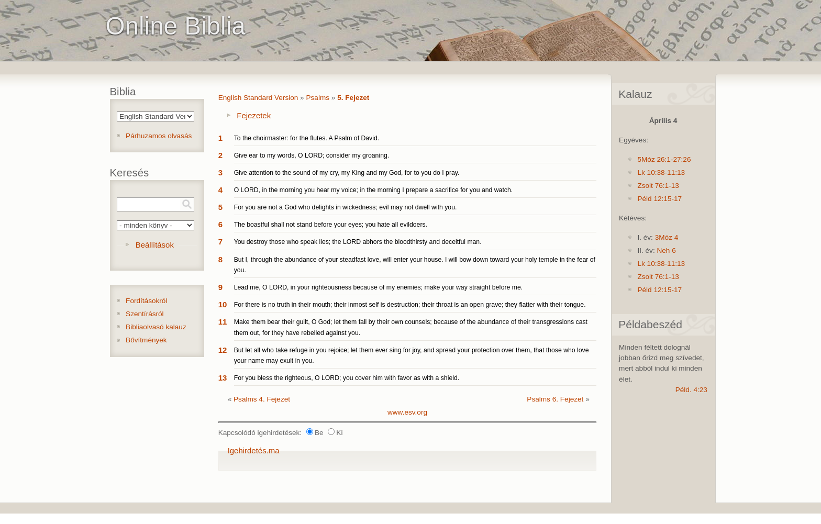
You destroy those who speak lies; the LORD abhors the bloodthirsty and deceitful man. (358, 242)
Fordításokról (146, 301)
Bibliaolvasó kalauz (156, 327)
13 (222, 377)
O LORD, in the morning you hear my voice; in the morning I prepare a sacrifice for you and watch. (373, 190)
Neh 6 (666, 250)
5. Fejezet (353, 98)
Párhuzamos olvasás (159, 136)
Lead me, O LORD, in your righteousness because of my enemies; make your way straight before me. (378, 287)
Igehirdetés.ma (254, 450)
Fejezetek (254, 115)
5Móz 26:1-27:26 (664, 159)
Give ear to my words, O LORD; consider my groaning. (311, 155)
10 (222, 304)
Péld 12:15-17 (659, 199)
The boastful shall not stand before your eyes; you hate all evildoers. (330, 224)
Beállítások (155, 244)
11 (222, 321)
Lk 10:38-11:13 (661, 172)
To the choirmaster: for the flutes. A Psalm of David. (306, 138)
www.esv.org (407, 412)
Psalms (317, 98)
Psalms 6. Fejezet (555, 399)
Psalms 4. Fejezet (262, 399)
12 (222, 349)
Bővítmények (146, 340)
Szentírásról (145, 314)
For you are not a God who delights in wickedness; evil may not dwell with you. (345, 207)
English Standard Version (258, 98)
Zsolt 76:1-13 (658, 185)
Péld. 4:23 (691, 390)
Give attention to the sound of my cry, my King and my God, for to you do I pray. (347, 172)
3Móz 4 (667, 237)
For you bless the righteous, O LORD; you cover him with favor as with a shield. (346, 378)
